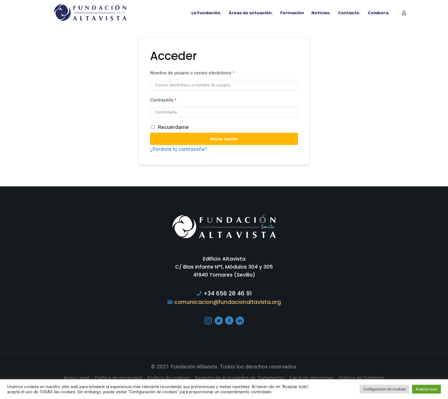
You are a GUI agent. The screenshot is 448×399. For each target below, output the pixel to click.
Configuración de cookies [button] (384, 389)
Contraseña (163, 100)
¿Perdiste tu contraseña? (179, 149)
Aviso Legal (69, 377)
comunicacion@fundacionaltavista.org (227, 302)
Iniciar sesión (224, 139)
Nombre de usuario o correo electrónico (192, 73)
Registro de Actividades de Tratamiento (241, 377)
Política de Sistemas (369, 377)
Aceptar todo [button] (426, 389)
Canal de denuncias (317, 377)
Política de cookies (166, 377)
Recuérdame (170, 127)
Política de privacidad (113, 377)
